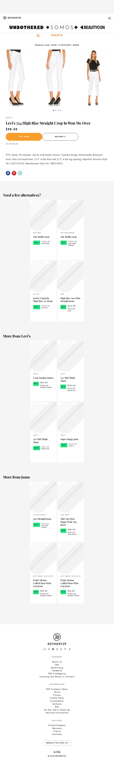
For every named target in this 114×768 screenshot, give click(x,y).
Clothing (65, 45)
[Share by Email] (20, 173)
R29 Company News (57, 689)
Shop (54, 45)
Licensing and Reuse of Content (57, 677)
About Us (57, 662)
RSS (57, 707)
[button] (57, 35)
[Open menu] (109, 17)
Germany (57, 728)
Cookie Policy (57, 698)
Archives (57, 704)
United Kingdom (57, 725)
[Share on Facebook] (8, 173)
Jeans (76, 45)
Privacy (57, 695)
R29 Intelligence (57, 674)
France (57, 731)
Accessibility (57, 701)
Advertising (57, 668)
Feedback (57, 671)
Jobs (57, 665)
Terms (57, 692)
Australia (57, 734)
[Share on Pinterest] (14, 173)
